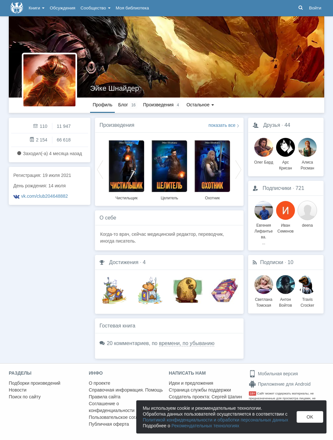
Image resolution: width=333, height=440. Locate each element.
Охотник (212, 198)
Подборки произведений (34, 383)
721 (300, 188)
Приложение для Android (280, 384)
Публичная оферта (109, 424)
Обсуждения (62, 8)
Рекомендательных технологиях (205, 425)
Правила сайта (104, 396)
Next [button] (238, 169)
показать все (221, 125)
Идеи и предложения (191, 383)
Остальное (200, 104)
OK (310, 417)
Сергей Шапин (226, 396)
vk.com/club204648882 (44, 196)
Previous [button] (100, 169)
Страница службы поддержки (200, 390)
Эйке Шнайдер (114, 88)
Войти (315, 8)
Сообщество (96, 8)
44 (287, 125)
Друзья (271, 125)
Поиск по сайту (25, 396)
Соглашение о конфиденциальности (112, 407)
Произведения (117, 125)
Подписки (271, 262)
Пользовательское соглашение (121, 417)
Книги (37, 8)
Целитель (169, 198)
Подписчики (276, 188)
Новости (17, 390)
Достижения (123, 262)
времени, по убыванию (187, 343)
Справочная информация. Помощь (126, 390)
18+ (252, 393)
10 (290, 262)
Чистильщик (126, 198)
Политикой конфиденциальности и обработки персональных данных (215, 419)
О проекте (99, 383)
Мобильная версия (273, 373)
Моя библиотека (132, 8)
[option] (126, 169)
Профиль (102, 104)
